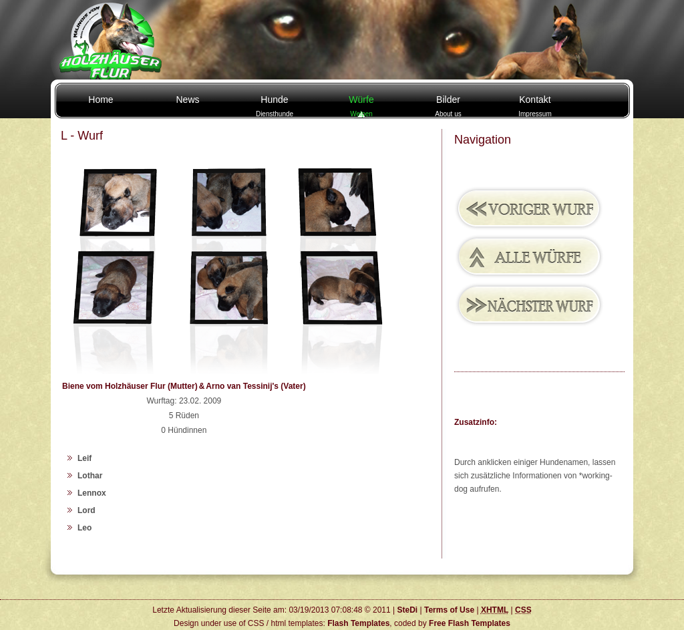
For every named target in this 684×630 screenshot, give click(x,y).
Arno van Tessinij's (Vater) (255, 386)
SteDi (407, 610)
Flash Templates (358, 623)
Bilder (448, 106)
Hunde (274, 106)
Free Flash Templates (469, 623)
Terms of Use (449, 610)
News (187, 99)
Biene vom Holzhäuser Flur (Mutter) (130, 386)
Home (100, 99)
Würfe (361, 106)
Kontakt (534, 106)
